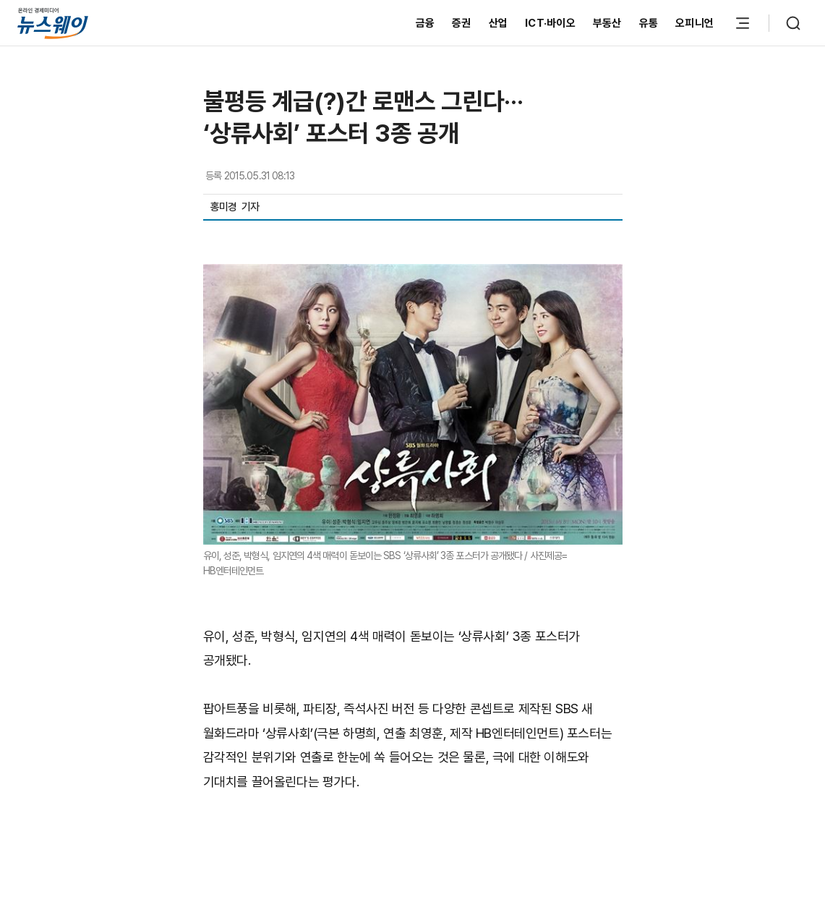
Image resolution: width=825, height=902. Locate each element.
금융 (425, 23)
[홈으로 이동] (52, 22)
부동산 (607, 23)
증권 (461, 23)
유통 (649, 23)
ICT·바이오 (550, 23)
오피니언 (694, 23)
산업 (498, 23)
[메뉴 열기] (742, 23)
